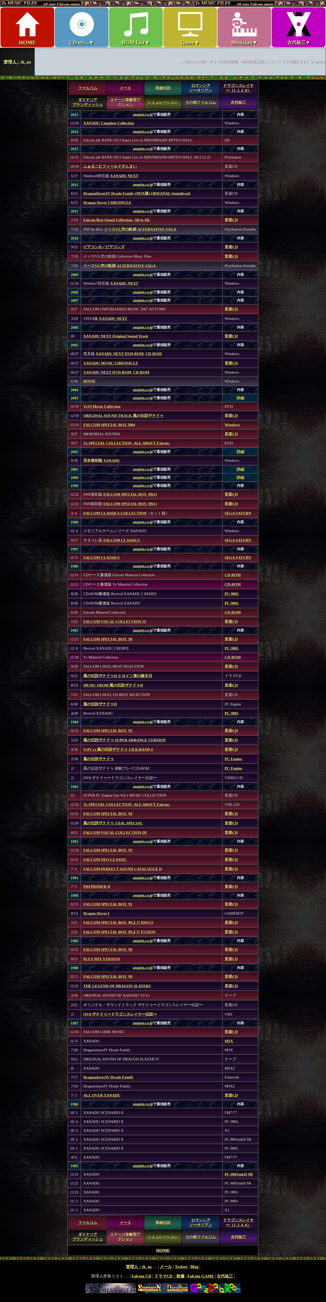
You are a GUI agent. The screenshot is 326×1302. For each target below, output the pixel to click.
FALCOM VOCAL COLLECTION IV (114, 622)
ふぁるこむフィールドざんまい (110, 166)
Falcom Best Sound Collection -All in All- (116, 220)
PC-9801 (232, 594)
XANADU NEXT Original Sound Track (115, 336)
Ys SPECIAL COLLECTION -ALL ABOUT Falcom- (126, 443)
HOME (163, 1250)
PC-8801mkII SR (239, 1174)
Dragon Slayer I (96, 913)
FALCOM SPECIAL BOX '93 (107, 850)
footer (163, 1279)
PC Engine (233, 759)
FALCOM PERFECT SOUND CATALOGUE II (122, 869)
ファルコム (87, 88)
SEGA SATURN (238, 513)
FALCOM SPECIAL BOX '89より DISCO (118, 922)
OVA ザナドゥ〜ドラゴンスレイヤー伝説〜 (120, 1014)
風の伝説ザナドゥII (100, 704)
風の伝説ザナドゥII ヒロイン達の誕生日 (117, 676)
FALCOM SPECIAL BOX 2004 (109, 425)
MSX (229, 1041)
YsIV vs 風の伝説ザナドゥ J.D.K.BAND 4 (118, 749)
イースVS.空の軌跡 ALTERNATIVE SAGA (140, 229)
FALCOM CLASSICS (121, 540)
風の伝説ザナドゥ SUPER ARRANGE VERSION (124, 740)
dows (236, 425)
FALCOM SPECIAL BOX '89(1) (130, 504)
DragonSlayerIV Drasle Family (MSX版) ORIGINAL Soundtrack (137, 193)
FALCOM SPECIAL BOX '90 (107, 950)
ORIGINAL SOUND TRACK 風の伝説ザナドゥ (123, 416)
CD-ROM (153, 354)
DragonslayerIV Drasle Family (108, 1077)
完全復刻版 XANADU (101, 460)
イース (125, 88)
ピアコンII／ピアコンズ (104, 247)
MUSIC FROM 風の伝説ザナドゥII (113, 685)
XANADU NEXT (124, 176)
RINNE (89, 381)
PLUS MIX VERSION (101, 959)
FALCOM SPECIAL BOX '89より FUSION (119, 932)
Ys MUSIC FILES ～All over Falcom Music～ (163, 37)
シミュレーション (163, 102)
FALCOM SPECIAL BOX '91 (107, 904)
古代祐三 (238, 102)
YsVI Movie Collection (101, 406)
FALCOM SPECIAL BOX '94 (107, 814)
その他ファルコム (200, 102)
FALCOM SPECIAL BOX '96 (107, 639)
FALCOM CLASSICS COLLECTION (114, 513)
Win (228, 425)
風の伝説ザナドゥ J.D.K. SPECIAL (113, 823)
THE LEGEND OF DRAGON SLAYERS (117, 986)
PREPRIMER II (96, 887)
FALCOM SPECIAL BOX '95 (107, 731)
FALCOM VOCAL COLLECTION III (115, 833)
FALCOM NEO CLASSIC (105, 860)
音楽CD (231, 220)
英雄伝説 (163, 88)
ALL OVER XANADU (101, 1095)
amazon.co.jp (143, 114)
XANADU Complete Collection (108, 123)
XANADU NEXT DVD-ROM (120, 354)
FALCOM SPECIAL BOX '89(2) (130, 494)
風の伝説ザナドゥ (98, 759)
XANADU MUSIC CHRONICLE (110, 363)
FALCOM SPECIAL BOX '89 (107, 977)
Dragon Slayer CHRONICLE (107, 203)
